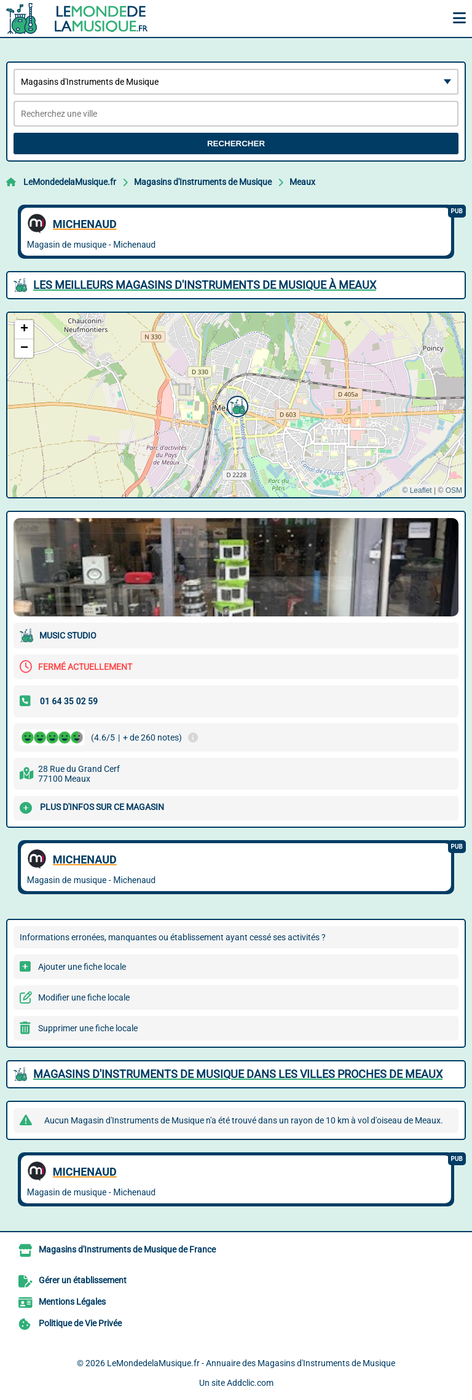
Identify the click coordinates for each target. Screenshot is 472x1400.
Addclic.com (250, 1383)
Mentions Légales (72, 1302)
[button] (236, 405)
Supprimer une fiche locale (88, 1028)
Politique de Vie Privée (80, 1323)
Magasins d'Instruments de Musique (203, 182)
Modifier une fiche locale (84, 997)
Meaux (302, 182)
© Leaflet (416, 490)
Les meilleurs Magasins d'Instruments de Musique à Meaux (204, 284)
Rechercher (236, 143)
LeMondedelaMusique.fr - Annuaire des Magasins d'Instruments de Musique (251, 1363)
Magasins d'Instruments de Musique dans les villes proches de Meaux (237, 1074)
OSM (454, 490)
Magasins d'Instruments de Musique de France (127, 1249)
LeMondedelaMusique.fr (69, 182)
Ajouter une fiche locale (82, 967)
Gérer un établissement (83, 1280)
